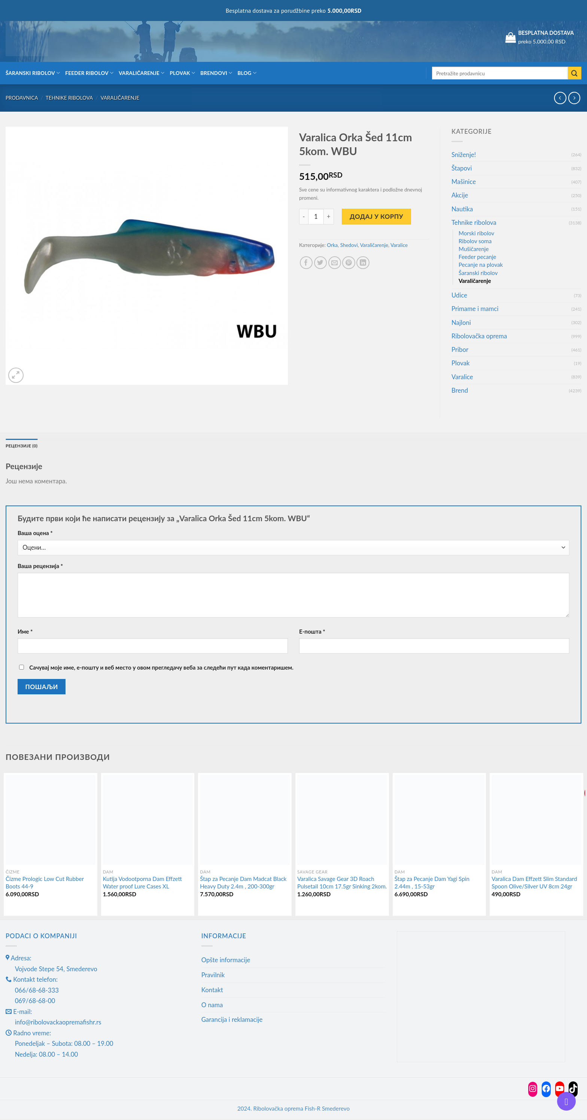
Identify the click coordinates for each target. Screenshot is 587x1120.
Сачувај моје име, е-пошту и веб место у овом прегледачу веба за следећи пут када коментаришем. (161, 668)
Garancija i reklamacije (232, 1020)
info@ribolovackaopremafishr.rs (58, 1023)
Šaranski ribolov (33, 72)
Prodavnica (22, 98)
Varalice (399, 245)
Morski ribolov (476, 233)
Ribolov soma (475, 241)
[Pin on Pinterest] (348, 262)
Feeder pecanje (477, 256)
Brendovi (216, 72)
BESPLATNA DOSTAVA (546, 33)
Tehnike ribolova (69, 98)
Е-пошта (312, 632)
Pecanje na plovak (481, 264)
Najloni (461, 322)
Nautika (462, 209)
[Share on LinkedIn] (362, 262)
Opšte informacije (225, 961)
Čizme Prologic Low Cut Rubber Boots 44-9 (45, 883)
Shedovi (349, 245)
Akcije (459, 195)
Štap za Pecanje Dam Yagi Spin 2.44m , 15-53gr (432, 883)
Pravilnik (213, 976)
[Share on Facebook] (306, 262)
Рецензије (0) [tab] (24, 446)
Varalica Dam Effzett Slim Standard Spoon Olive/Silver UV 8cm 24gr (534, 883)
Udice (459, 295)
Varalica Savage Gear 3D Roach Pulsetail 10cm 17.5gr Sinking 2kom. (342, 883)
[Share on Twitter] (320, 262)
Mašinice (463, 181)
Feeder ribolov (89, 72)
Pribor (459, 349)
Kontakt (212, 991)
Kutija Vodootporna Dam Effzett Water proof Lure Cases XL (142, 883)
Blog (246, 72)
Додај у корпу (376, 216)
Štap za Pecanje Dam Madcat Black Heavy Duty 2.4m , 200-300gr (243, 883)
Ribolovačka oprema (479, 336)
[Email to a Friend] (334, 262)
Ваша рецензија (40, 567)
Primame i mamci (474, 309)
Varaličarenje (141, 72)
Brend (459, 390)
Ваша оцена (35, 534)
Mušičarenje (474, 248)
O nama (212, 1005)
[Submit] (574, 73)
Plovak (182, 72)
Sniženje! (463, 155)
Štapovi (461, 168)
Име (25, 632)
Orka (332, 245)
